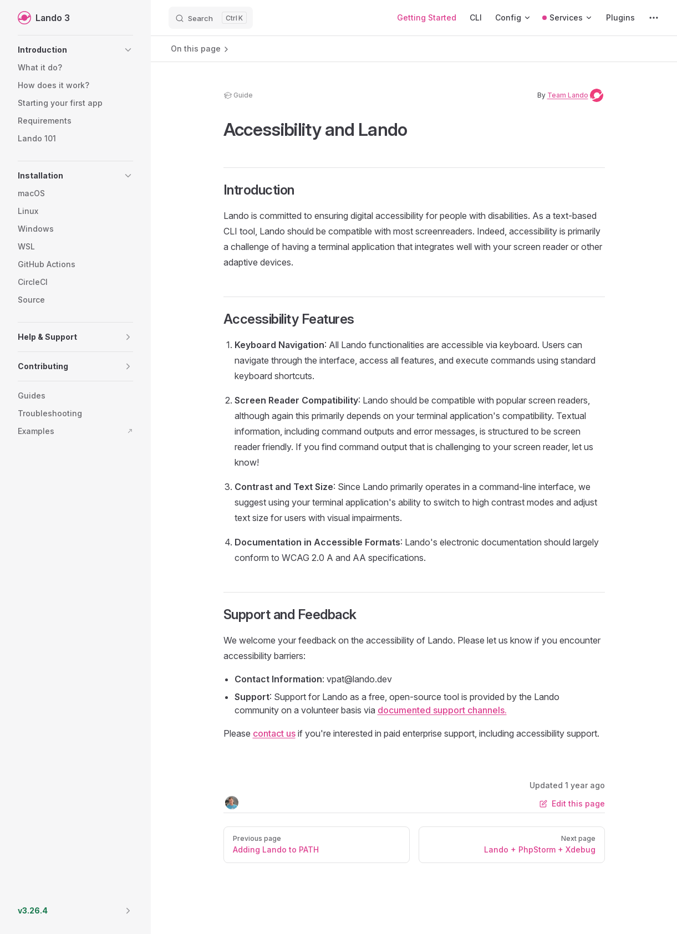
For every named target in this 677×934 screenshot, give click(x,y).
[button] (75, 50)
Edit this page (572, 803)
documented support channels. (442, 710)
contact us (274, 733)
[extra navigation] (654, 17)
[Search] (211, 18)
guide (238, 95)
